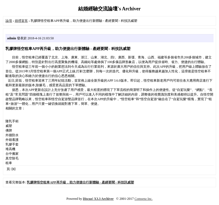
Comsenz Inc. (144, 199)
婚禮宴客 (21, 21)
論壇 (8, 21)
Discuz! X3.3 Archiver (98, 199)
